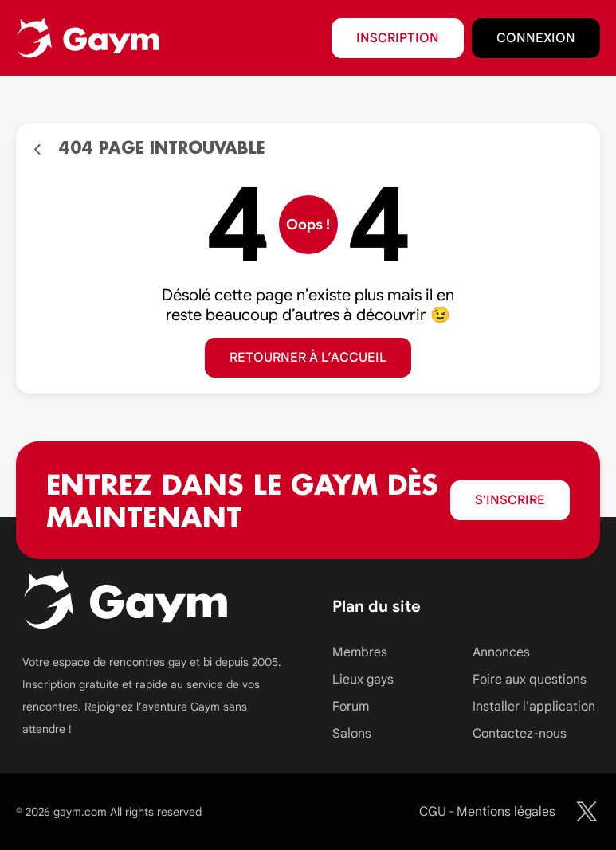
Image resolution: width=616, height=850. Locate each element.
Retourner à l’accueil (308, 358)
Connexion (535, 38)
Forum (350, 707)
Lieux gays (363, 679)
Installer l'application (534, 707)
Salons (351, 734)
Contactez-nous (520, 734)
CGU (432, 812)
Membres (359, 652)
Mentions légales (506, 812)
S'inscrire (510, 500)
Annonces (501, 652)
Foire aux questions (530, 679)
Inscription (397, 38)
